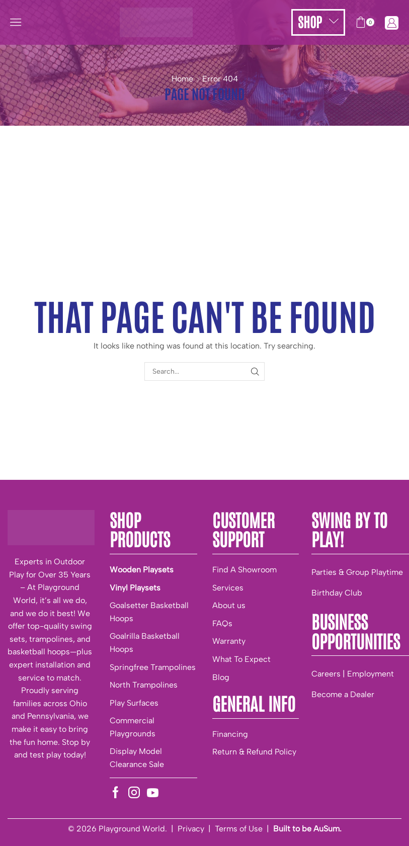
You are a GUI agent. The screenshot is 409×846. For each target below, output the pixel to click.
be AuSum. (322, 828)
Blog (220, 677)
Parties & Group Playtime (357, 572)
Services (227, 588)
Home (182, 78)
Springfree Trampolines (153, 667)
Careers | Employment (352, 674)
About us (229, 605)
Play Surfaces (134, 703)
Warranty (229, 641)
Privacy (191, 828)
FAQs (222, 623)
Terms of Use (239, 828)
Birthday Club (336, 593)
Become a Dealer (342, 694)
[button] (15, 22)
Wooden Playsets (142, 569)
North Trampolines (144, 685)
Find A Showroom (244, 569)
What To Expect (241, 659)
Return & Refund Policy (254, 751)
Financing (230, 734)
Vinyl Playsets (135, 588)
